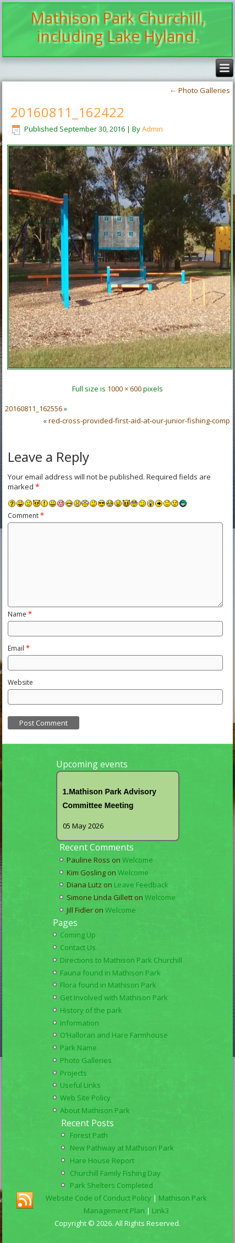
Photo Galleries (200, 90)
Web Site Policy (85, 1098)
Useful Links (80, 1085)
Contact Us (78, 947)
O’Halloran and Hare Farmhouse (114, 1035)
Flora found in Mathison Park (108, 985)
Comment (26, 515)
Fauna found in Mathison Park (110, 973)
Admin (152, 129)
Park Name (78, 1048)
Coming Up (78, 935)
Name (20, 614)
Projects (73, 1073)
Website (20, 682)
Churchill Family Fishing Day (115, 1173)
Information (79, 1023)
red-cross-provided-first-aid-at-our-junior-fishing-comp (139, 421)
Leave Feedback (141, 885)
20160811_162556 (33, 408)
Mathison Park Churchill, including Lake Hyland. (117, 27)
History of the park (91, 1010)
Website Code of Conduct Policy (98, 1198)
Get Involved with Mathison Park (114, 997)
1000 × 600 (124, 389)
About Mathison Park (95, 1110)
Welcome (137, 860)
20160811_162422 (67, 112)
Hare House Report (102, 1160)
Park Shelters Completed (111, 1185)
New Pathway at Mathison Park (122, 1148)
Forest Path (89, 1135)
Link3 (160, 1210)
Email (19, 648)
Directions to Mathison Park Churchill (121, 960)
